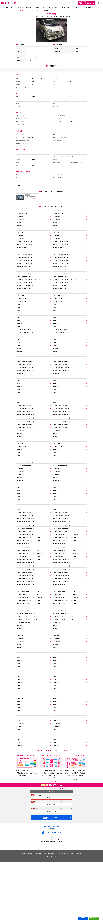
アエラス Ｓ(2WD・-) (22, 303)
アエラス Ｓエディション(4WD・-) (62, 601)
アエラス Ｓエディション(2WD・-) (62, 597)
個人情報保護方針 (37, 911)
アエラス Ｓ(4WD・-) (22, 300)
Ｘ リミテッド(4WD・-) (59, 209)
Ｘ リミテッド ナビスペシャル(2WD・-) (27, 657)
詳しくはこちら (27, 836)
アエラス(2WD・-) (20, 216)
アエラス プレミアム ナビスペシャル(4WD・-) (28, 275)
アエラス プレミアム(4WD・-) (61, 244)
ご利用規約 (29, 911)
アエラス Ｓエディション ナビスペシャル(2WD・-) (66, 625)
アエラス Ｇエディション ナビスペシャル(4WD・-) (66, 573)
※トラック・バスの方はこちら (65, 847)
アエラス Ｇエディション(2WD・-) (25, 377)
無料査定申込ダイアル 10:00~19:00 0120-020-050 (86, 3)
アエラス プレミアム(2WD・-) (24, 244)
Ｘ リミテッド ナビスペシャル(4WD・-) (64, 657)
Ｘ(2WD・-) (19, 356)
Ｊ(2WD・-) (19, 349)
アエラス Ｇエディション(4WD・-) (62, 377)
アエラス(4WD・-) (20, 219)
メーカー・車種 (37, 853)
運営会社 (23, 911)
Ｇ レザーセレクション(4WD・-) (61, 342)
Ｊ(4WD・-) (56, 349)
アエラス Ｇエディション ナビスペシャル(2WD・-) (66, 569)
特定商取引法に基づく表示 (49, 911)
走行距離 (36, 866)
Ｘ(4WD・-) (56, 356)
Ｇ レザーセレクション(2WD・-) (25, 342)
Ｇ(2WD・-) (19, 314)
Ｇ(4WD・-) (19, 317)
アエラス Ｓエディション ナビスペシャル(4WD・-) (66, 629)
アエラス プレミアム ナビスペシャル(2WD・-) (28, 272)
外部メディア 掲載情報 (77, 911)
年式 (35, 860)
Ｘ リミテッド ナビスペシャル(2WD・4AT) (64, 653)
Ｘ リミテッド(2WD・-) (22, 209)
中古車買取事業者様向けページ (63, 911)
